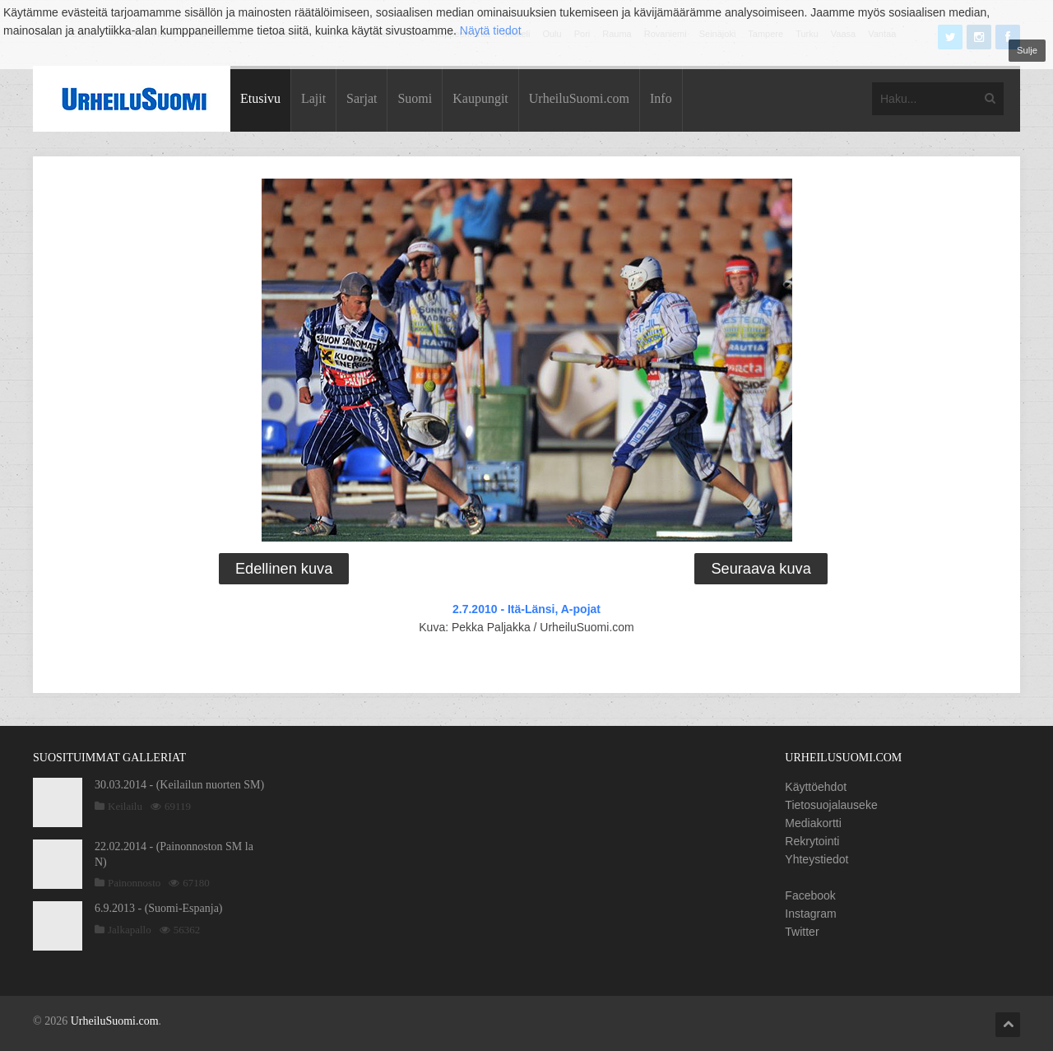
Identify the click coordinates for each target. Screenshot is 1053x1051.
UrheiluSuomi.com (579, 98)
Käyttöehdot (816, 786)
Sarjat (361, 98)
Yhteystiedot (816, 859)
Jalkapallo (129, 929)
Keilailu (125, 806)
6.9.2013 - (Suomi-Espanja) (159, 908)
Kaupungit (480, 98)
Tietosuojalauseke (831, 805)
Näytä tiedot (491, 30)
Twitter (802, 931)
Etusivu (260, 98)
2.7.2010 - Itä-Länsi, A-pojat (526, 609)
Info (661, 98)
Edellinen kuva (283, 568)
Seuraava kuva (760, 568)
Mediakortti (813, 823)
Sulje (1027, 50)
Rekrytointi (812, 841)
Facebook (810, 895)
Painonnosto (134, 883)
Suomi (414, 98)
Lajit (313, 98)
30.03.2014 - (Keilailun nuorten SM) (179, 785)
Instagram (810, 913)
